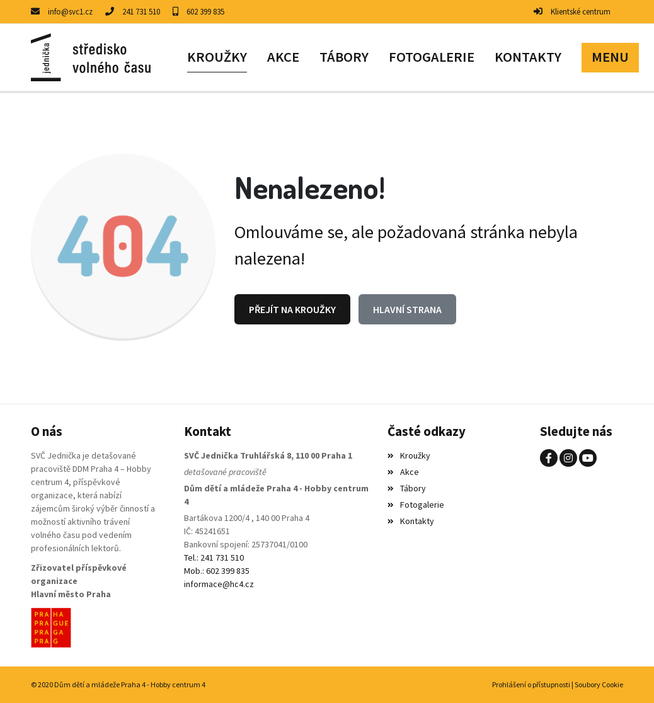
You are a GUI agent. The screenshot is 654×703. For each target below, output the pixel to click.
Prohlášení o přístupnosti (531, 684)
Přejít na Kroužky (292, 309)
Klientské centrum (581, 11)
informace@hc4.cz (219, 584)
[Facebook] (549, 458)
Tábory (406, 488)
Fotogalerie (415, 504)
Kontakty (410, 521)
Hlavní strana (407, 309)
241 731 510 (141, 11)
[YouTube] (588, 458)
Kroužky (408, 455)
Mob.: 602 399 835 (217, 570)
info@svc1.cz (70, 11)
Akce (403, 471)
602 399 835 (205, 11)
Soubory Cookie (599, 684)
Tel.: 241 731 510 (214, 557)
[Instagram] (568, 458)
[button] (610, 57)
